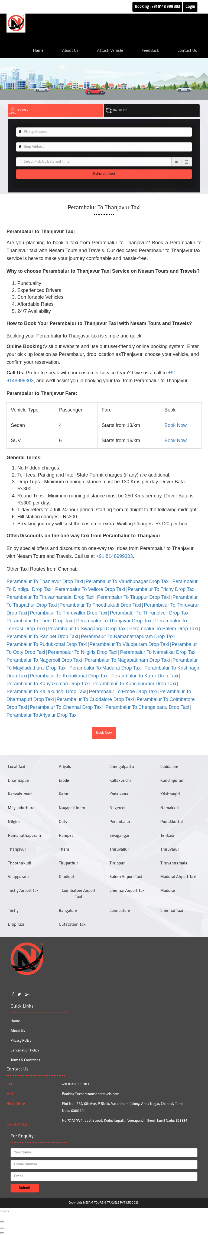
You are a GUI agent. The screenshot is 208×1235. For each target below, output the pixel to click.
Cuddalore (169, 767)
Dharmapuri (18, 781)
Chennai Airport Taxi (127, 891)
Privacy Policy (21, 1041)
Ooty (63, 822)
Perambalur (119, 822)
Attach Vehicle (110, 51)
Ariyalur (66, 767)
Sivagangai (119, 836)
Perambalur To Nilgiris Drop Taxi (82, 652)
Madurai (167, 891)
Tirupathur (68, 863)
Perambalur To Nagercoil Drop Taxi (44, 660)
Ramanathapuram (24, 836)
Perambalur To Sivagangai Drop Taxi (87, 628)
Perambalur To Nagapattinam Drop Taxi (127, 660)
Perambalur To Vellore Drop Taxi (90, 589)
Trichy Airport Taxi (24, 891)
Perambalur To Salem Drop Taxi (163, 628)
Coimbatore (119, 911)
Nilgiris (14, 822)
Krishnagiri (170, 794)
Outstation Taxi (72, 924)
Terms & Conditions (25, 1060)
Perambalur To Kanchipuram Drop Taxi (134, 683)
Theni (64, 849)
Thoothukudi (19, 863)
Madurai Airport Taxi (178, 877)
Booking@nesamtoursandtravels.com (90, 1094)
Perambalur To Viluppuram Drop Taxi (129, 644)
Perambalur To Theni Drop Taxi (39, 620)
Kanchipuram (172, 781)
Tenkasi (167, 836)
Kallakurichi (120, 781)
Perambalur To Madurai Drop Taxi (105, 668)
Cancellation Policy (25, 1051)
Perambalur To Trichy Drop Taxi (161, 589)
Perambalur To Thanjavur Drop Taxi (44, 581)
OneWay (18, 110)
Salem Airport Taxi (125, 877)
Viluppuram (18, 877)
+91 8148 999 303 (165, 7)
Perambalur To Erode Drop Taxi (123, 691)
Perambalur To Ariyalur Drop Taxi (41, 715)
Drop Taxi (16, 924)
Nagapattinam (72, 808)
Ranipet (66, 836)
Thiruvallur (119, 849)
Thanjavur (17, 849)
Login (190, 7)
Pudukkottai (171, 822)
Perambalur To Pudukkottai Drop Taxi (46, 644)
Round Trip (116, 110)
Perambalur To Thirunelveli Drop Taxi (150, 613)
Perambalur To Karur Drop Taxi (144, 675)
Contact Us (187, 51)
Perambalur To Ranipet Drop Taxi (42, 636)
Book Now (175, 425)
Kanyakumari (20, 794)
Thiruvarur (169, 849)
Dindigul (66, 877)
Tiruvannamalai (174, 863)
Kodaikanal (119, 794)
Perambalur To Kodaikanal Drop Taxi (69, 675)
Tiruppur (117, 863)
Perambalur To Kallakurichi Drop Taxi (46, 691)
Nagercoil (117, 808)
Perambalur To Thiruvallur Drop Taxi (68, 613)
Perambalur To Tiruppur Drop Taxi (133, 597)
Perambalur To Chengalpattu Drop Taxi (147, 707)
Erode (64, 781)
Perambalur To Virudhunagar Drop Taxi (128, 581)
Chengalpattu (121, 767)
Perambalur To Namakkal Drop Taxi (158, 652)
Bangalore (68, 911)
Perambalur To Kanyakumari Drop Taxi (48, 683)
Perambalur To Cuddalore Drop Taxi (95, 699)
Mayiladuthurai (21, 808)
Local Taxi (16, 767)
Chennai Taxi (171, 911)
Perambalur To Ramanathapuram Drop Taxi (128, 636)
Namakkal (169, 808)
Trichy (13, 911)
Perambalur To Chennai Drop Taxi (66, 707)
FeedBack (150, 51)
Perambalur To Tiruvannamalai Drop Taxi (50, 597)
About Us (70, 51)
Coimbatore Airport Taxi (79, 894)
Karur (64, 794)
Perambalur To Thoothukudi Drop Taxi (100, 605)
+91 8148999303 (114, 556)
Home (38, 51)
